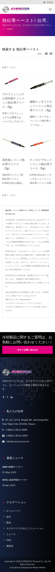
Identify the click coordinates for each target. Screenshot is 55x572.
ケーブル (33, 307)
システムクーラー (30, 296)
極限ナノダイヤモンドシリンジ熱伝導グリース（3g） (41, 106)
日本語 (50, 2)
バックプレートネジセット (15, 303)
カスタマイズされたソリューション (25, 528)
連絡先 (9, 545)
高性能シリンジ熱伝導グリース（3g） (13, 164)
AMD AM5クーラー (12, 467)
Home (9, 29)
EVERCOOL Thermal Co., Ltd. (34, 561)
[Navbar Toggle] (50, 9)
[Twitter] (7, 397)
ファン (8, 296)
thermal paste (25, 299)
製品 (8, 522)
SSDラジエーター (12, 299)
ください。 (9, 310)
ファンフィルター (34, 303)
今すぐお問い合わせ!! (27, 349)
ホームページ (13, 510)
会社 (8, 516)
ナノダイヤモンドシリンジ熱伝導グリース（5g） (41, 164)
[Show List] (51, 54)
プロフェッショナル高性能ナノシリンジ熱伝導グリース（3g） (13, 100)
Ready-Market (39, 567)
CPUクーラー (16, 296)
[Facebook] (3, 397)
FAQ (8, 540)
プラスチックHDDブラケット (17, 307)
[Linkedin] (12, 397)
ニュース (11, 534)
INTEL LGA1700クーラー (15, 480)
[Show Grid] (46, 54)
